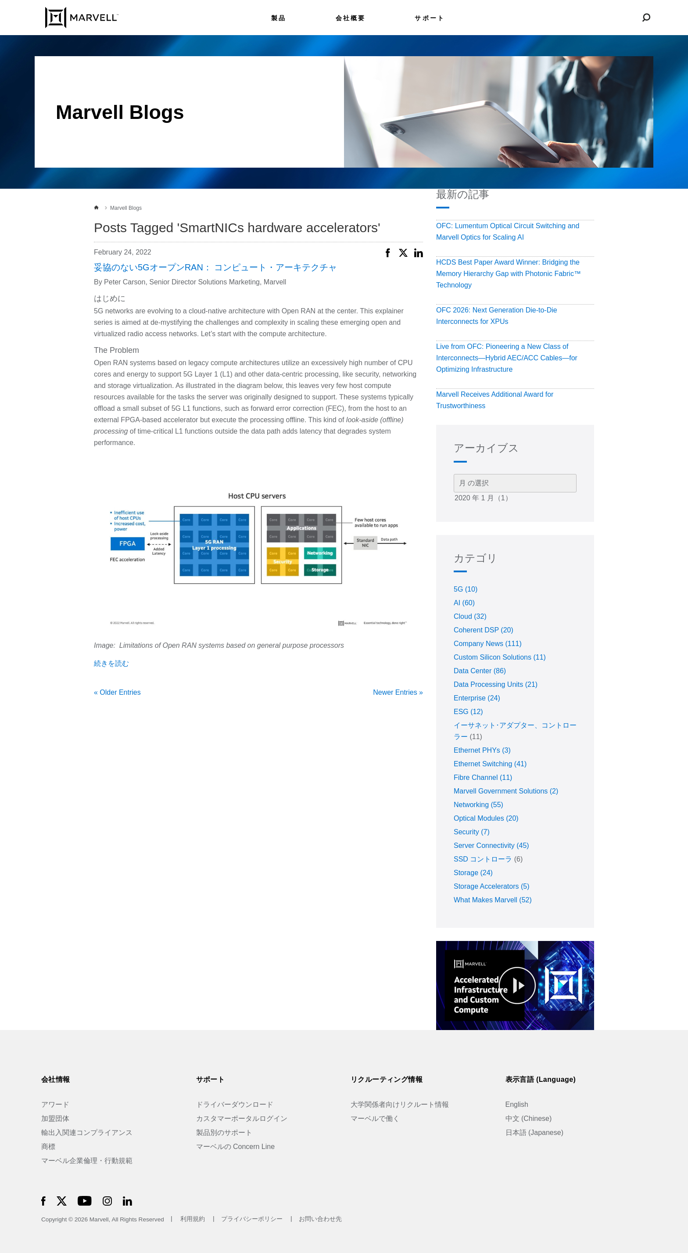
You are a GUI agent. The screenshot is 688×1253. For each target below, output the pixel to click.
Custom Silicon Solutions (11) (500, 657)
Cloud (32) (470, 616)
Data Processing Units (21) (496, 684)
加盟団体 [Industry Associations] (55, 1118)
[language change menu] (604, 17)
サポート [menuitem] (430, 18)
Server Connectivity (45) (491, 845)
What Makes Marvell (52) (493, 900)
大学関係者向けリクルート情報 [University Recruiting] (400, 1104)
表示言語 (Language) (540, 1079)
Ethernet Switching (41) (490, 764)
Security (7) (472, 832)
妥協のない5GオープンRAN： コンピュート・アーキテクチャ (215, 267)
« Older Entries (117, 692)
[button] (387, 251)
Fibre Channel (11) (483, 777)
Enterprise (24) (477, 698)
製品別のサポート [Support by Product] (224, 1132)
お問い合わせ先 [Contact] (320, 1219)
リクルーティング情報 (387, 1079)
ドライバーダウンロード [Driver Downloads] (234, 1104)
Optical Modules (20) (486, 818)
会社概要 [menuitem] (351, 18)
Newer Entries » (398, 692)
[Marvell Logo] (76, 17)
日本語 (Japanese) (534, 1132)
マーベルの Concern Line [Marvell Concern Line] (235, 1146)
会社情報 (55, 1079)
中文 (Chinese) (528, 1118)
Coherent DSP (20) (483, 630)
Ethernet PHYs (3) (482, 750)
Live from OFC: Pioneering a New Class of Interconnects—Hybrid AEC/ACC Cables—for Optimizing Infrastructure (506, 358)
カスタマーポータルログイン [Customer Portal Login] (241, 1118)
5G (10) (465, 589)
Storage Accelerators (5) (492, 886)
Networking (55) (478, 804)
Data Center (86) (480, 671)
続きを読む (111, 663)
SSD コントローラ (483, 859)
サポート (210, 1079)
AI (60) (464, 603)
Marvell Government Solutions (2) (506, 791)
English (516, 1104)
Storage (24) (473, 872)
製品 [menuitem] (278, 18)
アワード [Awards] (55, 1104)
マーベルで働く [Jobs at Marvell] (375, 1118)
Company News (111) (488, 643)
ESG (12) (468, 711)
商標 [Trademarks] (48, 1146)
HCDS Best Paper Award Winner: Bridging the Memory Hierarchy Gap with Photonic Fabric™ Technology (508, 273)
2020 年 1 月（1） (515, 498)
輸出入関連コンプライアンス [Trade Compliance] (87, 1132)
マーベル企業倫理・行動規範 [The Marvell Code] (87, 1160)
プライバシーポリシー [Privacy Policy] (252, 1219)
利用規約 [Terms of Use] (192, 1219)
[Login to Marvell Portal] (625, 17)
